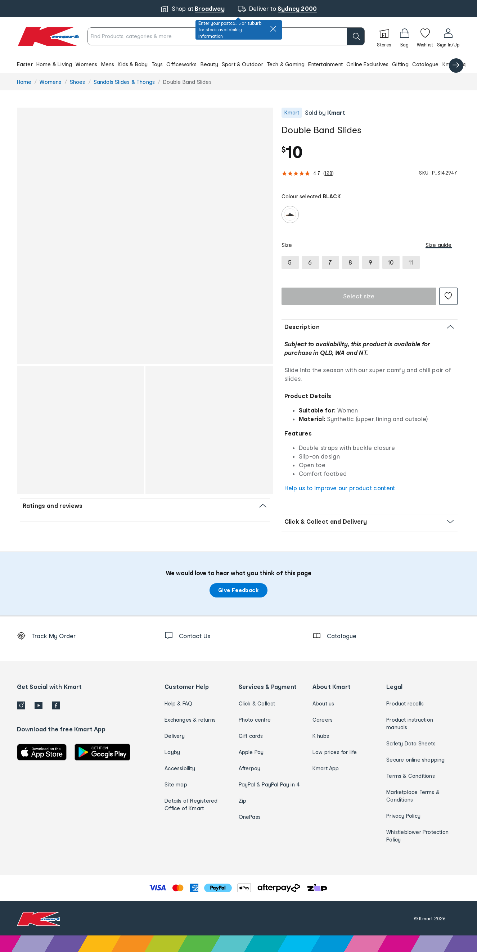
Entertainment (325, 64)
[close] (273, 28)
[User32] (448, 36)
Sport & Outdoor (242, 64)
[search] (356, 36)
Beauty (209, 64)
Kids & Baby (133, 64)
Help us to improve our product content (339, 487)
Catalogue (425, 64)
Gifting (400, 64)
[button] (238, 64)
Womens (86, 64)
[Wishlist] (425, 36)
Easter (25, 64)
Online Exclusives (367, 64)
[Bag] (404, 36)
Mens (107, 64)
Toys (157, 64)
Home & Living (54, 64)
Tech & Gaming (286, 64)
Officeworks (181, 64)
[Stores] (384, 36)
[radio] (290, 214)
